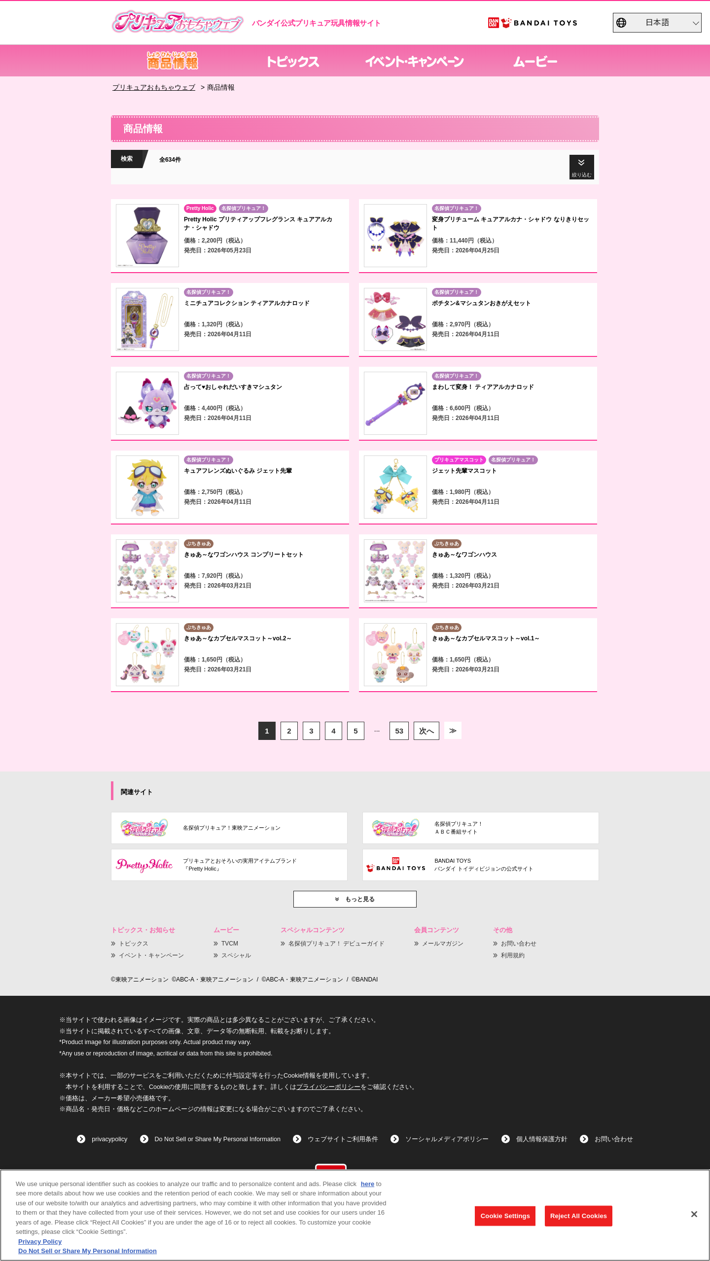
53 (399, 731)
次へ (426, 731)
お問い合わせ (518, 943)
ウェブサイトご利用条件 (343, 1139)
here (367, 1184)
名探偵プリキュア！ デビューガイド (336, 943)
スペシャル (236, 955)
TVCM (229, 943)
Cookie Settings (505, 1216)
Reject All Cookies (578, 1216)
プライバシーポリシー (328, 1087)
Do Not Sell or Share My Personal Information (218, 1139)
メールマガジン (442, 943)
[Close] (694, 1214)
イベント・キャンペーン (151, 955)
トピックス (133, 943)
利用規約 (513, 955)
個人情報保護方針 (542, 1139)
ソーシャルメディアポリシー (447, 1139)
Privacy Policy (40, 1241)
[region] (355, 1215)
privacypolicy (109, 1139)
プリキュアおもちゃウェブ (153, 87)
